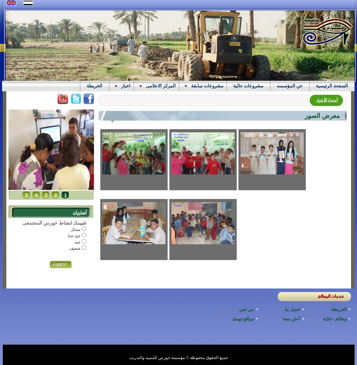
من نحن (246, 309)
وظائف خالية (335, 318)
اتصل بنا (293, 309)
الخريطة (339, 309)
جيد (77, 242)
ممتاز (76, 229)
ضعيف (75, 248)
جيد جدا (75, 235)
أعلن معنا (292, 318)
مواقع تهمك (243, 318)
